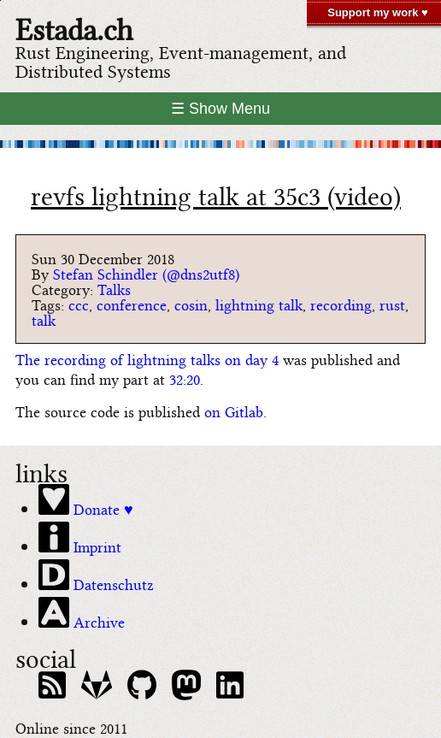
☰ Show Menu (220, 108)
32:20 (184, 378)
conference (132, 304)
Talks (114, 288)
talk (44, 319)
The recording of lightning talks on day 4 (147, 358)
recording (341, 304)
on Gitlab (233, 411)
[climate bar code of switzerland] (220, 144)
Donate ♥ (85, 501)
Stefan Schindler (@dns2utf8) (146, 273)
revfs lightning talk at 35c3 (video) (216, 194)
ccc (78, 304)
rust (392, 304)
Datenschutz (96, 576)
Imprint (79, 539)
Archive (81, 614)
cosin (191, 304)
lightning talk (259, 304)
